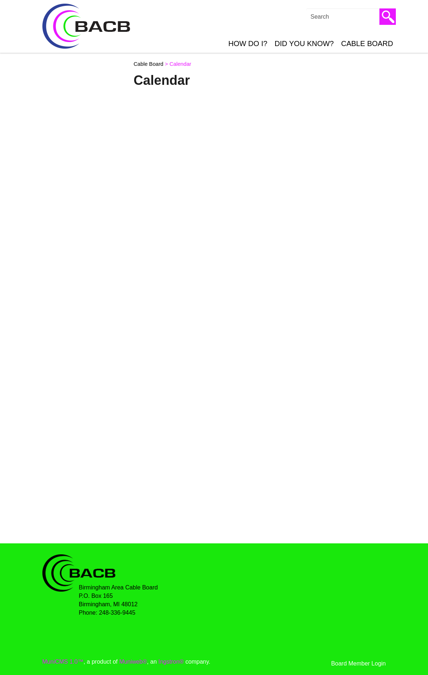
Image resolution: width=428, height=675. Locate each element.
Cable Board (367, 43)
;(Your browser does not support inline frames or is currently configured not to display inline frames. (257, 314)
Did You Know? (304, 43)
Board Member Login (358, 663)
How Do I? (248, 43)
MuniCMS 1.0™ (63, 662)
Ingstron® (171, 662)
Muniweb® (133, 662)
